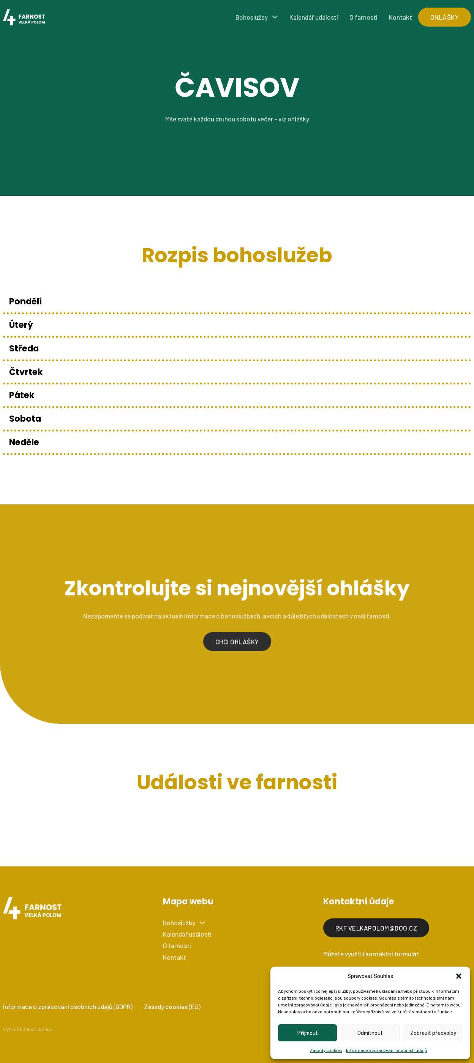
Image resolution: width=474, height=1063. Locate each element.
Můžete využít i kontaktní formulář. (371, 953)
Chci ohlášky (237, 646)
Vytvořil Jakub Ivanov (28, 1029)
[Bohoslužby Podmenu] (275, 17)
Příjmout (307, 1032)
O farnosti (363, 17)
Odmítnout (370, 1032)
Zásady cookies (326, 1050)
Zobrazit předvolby (433, 1032)
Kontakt (400, 17)
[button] (459, 976)
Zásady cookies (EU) (172, 1006)
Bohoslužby (251, 17)
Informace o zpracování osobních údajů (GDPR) (68, 1006)
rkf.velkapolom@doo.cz (376, 928)
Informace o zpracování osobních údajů (386, 1050)
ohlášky (444, 17)
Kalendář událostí (313, 17)
